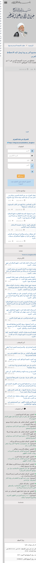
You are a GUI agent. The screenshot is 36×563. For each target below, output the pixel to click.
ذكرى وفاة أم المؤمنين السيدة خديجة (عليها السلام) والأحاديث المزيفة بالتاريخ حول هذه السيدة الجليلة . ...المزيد (18, 304)
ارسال (18, 176)
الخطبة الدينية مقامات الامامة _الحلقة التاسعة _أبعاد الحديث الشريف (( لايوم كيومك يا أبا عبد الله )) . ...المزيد (18, 334)
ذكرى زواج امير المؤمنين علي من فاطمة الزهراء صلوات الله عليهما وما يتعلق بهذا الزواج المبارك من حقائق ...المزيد (18, 295)
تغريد (24, 131)
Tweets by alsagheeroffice (26, 254)
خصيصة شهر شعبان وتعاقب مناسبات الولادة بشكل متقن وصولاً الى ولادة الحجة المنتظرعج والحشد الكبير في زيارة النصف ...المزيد (18, 287)
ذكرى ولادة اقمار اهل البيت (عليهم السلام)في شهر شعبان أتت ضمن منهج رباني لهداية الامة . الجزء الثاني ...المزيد (18, 312)
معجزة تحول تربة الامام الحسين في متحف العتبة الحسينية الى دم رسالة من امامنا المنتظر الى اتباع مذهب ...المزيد (19, 271)
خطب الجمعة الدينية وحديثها (13, 45)
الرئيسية (28, 45)
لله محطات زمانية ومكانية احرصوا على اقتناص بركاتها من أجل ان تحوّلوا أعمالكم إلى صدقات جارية (19, 236)
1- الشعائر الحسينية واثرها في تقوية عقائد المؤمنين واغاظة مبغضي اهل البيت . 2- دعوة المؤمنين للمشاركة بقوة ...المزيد (18, 279)
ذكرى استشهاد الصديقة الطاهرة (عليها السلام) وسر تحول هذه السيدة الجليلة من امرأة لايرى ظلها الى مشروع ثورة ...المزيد (19, 216)
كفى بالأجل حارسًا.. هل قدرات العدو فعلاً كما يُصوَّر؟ (18, 377)
